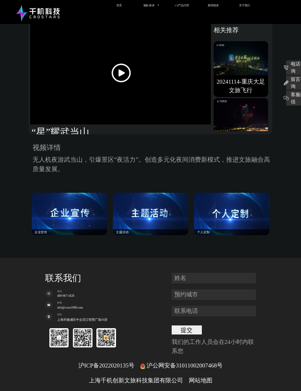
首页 (119, 5)
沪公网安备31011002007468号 (185, 365)
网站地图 (200, 380)
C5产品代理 (182, 5)
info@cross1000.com (70, 307)
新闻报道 (213, 5)
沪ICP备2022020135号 (106, 365)
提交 (186, 330)
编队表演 (148, 5)
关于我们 (244, 5)
